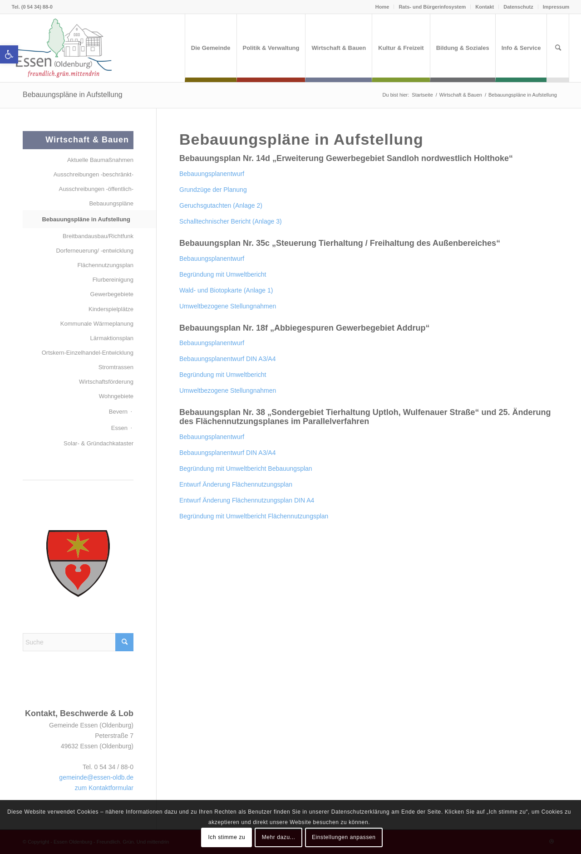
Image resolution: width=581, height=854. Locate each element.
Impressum (556, 7)
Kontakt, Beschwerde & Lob (79, 713)
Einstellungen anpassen (344, 837)
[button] (9, 54)
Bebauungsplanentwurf (211, 173)
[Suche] (558, 48)
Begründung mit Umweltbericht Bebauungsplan (245, 468)
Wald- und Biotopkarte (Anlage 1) (226, 290)
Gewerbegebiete (111, 294)
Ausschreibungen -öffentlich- (96, 188)
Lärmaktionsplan (111, 338)
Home (382, 7)
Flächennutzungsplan (105, 265)
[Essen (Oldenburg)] (64, 48)
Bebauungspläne (111, 203)
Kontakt (484, 7)
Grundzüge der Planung (213, 189)
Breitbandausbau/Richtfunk (98, 236)
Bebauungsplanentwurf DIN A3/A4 (227, 358)
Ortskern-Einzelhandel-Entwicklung (87, 352)
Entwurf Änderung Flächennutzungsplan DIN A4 (246, 500)
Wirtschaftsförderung (106, 381)
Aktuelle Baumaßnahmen (100, 159)
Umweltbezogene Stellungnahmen (227, 306)
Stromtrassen (115, 367)
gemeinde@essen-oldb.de (96, 777)
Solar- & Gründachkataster (98, 443)
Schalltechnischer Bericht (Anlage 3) (230, 221)
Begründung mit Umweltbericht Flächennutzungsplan (253, 516)
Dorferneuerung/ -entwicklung (94, 250)
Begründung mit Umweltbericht (222, 274)
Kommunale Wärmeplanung (96, 323)
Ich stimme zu (226, 837)
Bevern (118, 411)
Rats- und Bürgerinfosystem (432, 7)
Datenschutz (518, 7)
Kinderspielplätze (111, 309)
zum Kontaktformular (104, 787)
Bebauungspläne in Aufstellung (73, 94)
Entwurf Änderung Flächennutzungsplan (235, 484)
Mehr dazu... (278, 837)
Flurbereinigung (113, 279)
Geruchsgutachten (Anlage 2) (220, 205)
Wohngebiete (116, 396)
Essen (119, 428)
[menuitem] (210, 48)
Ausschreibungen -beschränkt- (93, 174)
